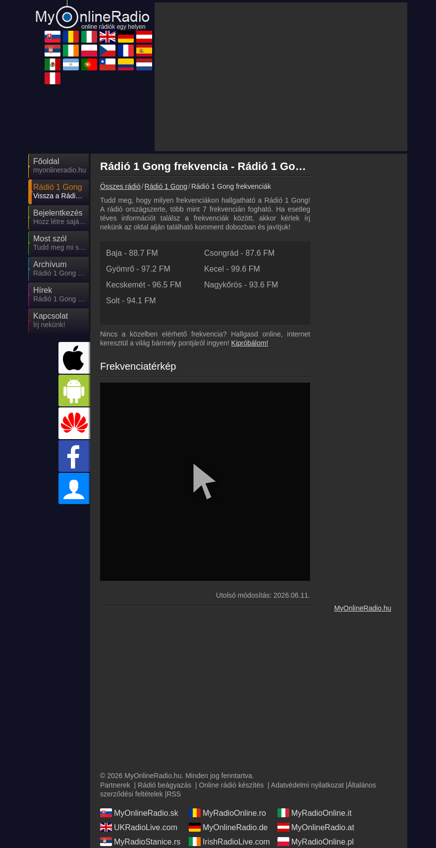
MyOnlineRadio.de (228, 827)
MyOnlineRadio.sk (139, 812)
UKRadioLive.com (138, 827)
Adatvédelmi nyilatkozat (307, 785)
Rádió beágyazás (164, 785)
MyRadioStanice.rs (140, 841)
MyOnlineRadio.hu (362, 608)
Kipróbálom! (250, 343)
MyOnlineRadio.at (315, 827)
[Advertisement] (281, 76)
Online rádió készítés (231, 785)
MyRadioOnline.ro (227, 812)
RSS (173, 794)
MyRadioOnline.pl (315, 841)
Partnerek (115, 785)
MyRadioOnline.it (314, 812)
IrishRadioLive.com (229, 841)
